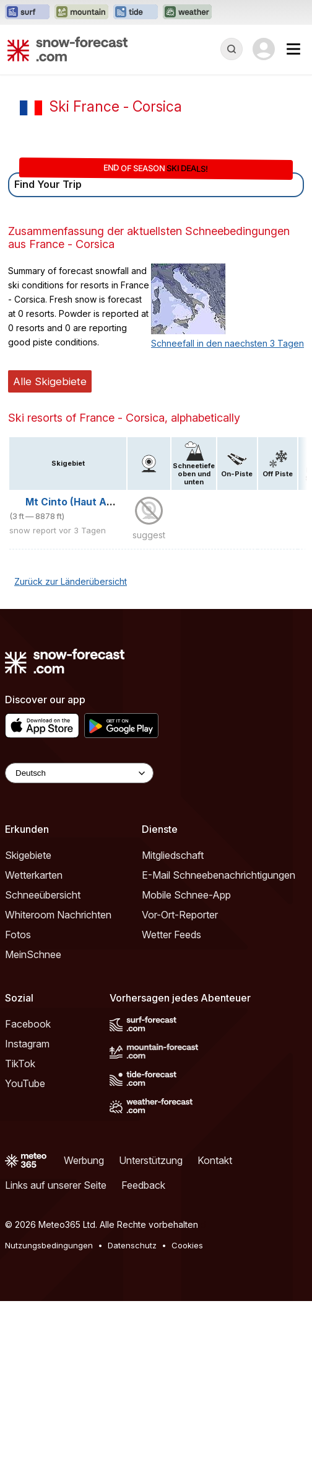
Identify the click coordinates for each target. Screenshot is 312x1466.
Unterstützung (151, 1160)
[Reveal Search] (231, 49)
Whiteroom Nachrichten (58, 914)
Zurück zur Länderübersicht (70, 581)
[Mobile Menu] (293, 49)
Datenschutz (132, 1245)
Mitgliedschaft (173, 855)
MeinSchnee (33, 954)
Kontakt (214, 1160)
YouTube (25, 1083)
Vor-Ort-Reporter (180, 914)
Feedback (143, 1185)
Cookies (187, 1245)
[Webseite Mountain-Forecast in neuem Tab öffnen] (81, 12)
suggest (148, 535)
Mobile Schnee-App (186, 895)
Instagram (27, 1043)
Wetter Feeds (171, 934)
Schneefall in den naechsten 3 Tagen (227, 343)
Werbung (84, 1160)
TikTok (20, 1063)
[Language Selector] (79, 773)
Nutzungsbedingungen (49, 1245)
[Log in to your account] (264, 49)
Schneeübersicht (42, 895)
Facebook (28, 1024)
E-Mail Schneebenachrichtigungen (218, 875)
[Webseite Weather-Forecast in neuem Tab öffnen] (187, 12)
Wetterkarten (34, 875)
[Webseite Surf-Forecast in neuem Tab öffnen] (27, 12)
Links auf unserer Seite (55, 1185)
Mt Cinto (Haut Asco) (76, 502)
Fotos (18, 934)
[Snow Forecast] (67, 49)
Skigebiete (28, 855)
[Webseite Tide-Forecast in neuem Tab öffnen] (135, 12)
